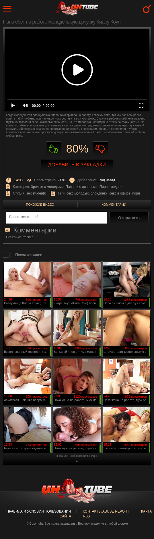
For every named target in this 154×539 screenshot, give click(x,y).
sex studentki (36, 193)
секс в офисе (120, 193)
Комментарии (114, 204)
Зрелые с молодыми (47, 187)
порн (136, 193)
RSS (86, 516)
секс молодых (78, 193)
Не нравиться (100, 149)
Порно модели (111, 187)
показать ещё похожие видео (77, 456)
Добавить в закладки (77, 165)
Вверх (141, 507)
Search (147, 9)
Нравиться (53, 149)
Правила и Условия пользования (39, 511)
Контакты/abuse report (106, 511)
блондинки (99, 193)
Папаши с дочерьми (81, 187)
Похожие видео (40, 204)
